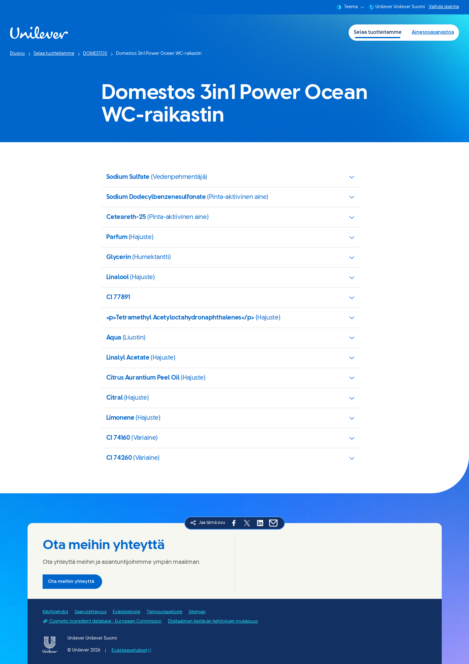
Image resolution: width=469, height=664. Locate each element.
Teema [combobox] (350, 7)
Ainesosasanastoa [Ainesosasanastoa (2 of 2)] (433, 32)
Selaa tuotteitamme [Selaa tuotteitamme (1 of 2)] (378, 32)
